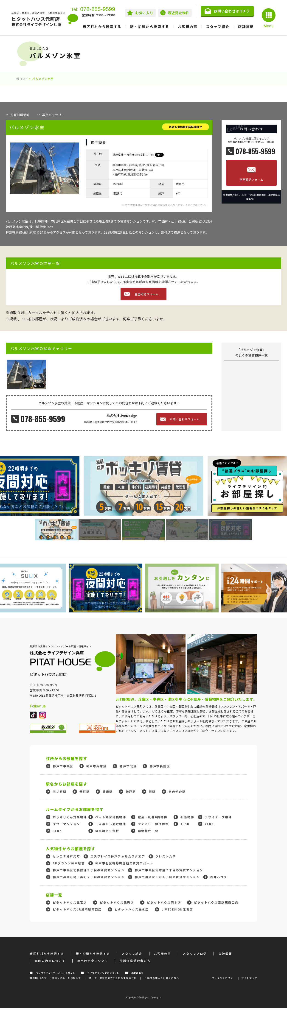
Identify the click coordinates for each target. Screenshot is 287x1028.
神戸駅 (131, 791)
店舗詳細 (246, 26)
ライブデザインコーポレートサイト (55, 973)
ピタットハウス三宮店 (70, 902)
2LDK (209, 824)
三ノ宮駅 (60, 791)
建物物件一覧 (148, 831)
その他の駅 (177, 791)
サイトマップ (249, 978)
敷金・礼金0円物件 (152, 817)
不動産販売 (137, 973)
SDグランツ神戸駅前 (69, 863)
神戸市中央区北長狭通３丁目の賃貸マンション (88, 870)
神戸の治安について (92, 960)
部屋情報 (20, 114)
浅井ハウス (218, 877)
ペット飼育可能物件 (110, 817)
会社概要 (225, 953)
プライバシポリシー (224, 978)
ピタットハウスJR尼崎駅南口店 (77, 909)
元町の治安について (50, 960)
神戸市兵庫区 (96, 766)
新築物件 (187, 817)
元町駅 (84, 791)
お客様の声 (187, 26)
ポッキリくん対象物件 (70, 817)
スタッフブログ (195, 953)
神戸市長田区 (160, 766)
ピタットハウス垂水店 (132, 909)
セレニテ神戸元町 (66, 856)
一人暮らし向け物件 (110, 824)
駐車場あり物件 (107, 831)
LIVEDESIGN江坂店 (177, 909)
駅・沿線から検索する (149, 26)
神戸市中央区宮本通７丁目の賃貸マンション (169, 870)
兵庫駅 (108, 791)
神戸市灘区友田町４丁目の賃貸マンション (167, 877)
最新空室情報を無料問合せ (185, 127)
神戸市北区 (128, 766)
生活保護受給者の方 (135, 960)
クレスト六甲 (165, 856)
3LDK (57, 831)
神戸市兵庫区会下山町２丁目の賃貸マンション (88, 877)
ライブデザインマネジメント (103, 973)
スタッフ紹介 (217, 26)
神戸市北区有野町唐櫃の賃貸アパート (124, 863)
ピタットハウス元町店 (117, 902)
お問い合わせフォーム (185, 419)
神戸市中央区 (63, 766)
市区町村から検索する (102, 26)
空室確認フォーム (251, 179)
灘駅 (152, 791)
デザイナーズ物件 (218, 817)
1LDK (184, 824)
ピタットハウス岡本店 (164, 902)
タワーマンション (66, 824)
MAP (159, 154)
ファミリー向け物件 (153, 824)
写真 (53, 114)
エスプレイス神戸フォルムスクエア (117, 856)
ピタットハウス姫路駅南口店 (216, 902)
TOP (21, 78)
